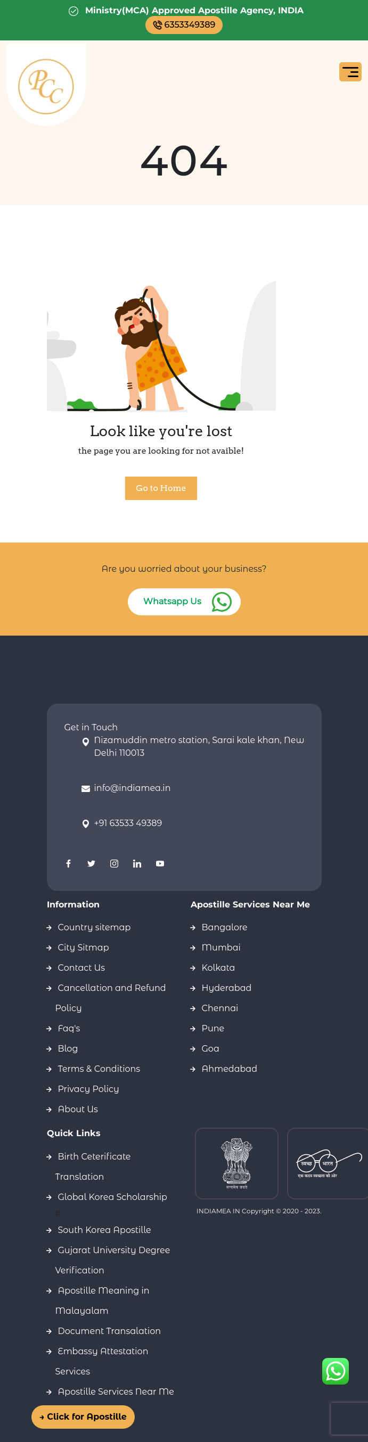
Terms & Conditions (99, 1069)
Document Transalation (109, 1331)
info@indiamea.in (132, 788)
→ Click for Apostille (88, 1417)
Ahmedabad (230, 1069)
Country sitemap (94, 927)
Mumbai (221, 948)
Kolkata (218, 968)
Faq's (69, 1028)
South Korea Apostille (104, 1230)
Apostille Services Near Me (116, 1392)
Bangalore (225, 927)
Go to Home (161, 488)
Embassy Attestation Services (102, 1361)
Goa (210, 1049)
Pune (213, 1028)
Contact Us (81, 968)
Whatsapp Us (172, 601)
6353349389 (184, 25)
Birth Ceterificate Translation (93, 1167)
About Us (78, 1109)
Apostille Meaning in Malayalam (102, 1301)
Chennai (220, 1008)
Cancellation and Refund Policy (110, 998)
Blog (68, 1049)
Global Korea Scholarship (112, 1197)
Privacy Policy (88, 1089)
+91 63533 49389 (128, 823)
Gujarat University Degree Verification (112, 1260)
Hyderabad (227, 988)
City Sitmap (83, 948)
